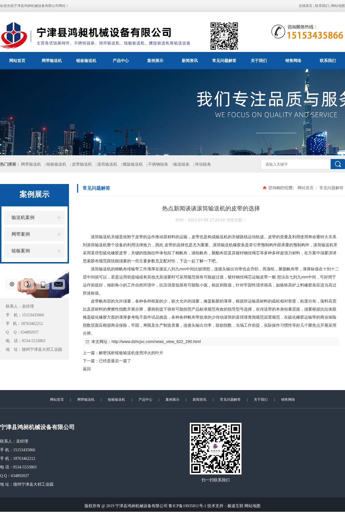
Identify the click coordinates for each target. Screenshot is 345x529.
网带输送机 (52, 60)
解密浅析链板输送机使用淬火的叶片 (131, 352)
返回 (87, 369)
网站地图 (338, 6)
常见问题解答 (224, 60)
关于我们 (259, 60)
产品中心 (121, 60)
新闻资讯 (190, 60)
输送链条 (181, 164)
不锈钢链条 (158, 164)
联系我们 (322, 6)
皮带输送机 (82, 164)
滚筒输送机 (107, 164)
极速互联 (235, 506)
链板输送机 (86, 60)
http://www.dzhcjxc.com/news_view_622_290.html (156, 341)
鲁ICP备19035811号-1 (187, 506)
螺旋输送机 (133, 164)
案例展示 (155, 60)
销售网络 (293, 60)
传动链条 (203, 164)
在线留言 (306, 6)
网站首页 (17, 60)
